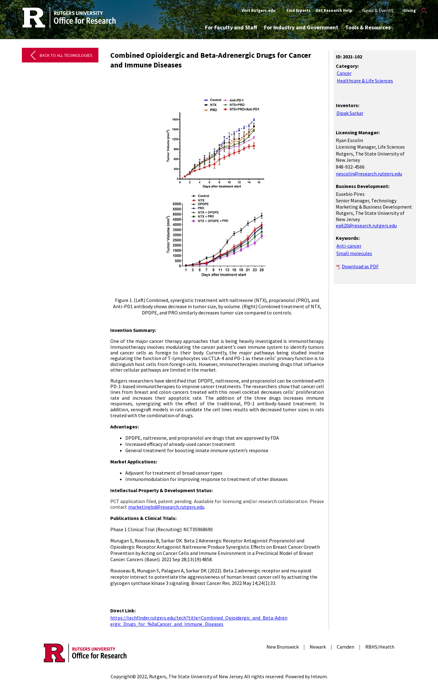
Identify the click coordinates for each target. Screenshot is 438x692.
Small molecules (354, 253)
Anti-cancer (348, 246)
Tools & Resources (368, 27)
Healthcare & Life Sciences (365, 80)
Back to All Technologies (66, 55)
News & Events (377, 10)
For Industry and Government (301, 27)
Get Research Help (334, 10)
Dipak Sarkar (349, 113)
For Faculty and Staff (231, 27)
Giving (409, 10)
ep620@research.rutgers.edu (366, 225)
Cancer (344, 73)
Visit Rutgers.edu (258, 10)
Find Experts (298, 10)
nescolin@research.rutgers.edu (369, 174)
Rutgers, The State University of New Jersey (195, 676)
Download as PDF (360, 266)
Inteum (319, 676)
